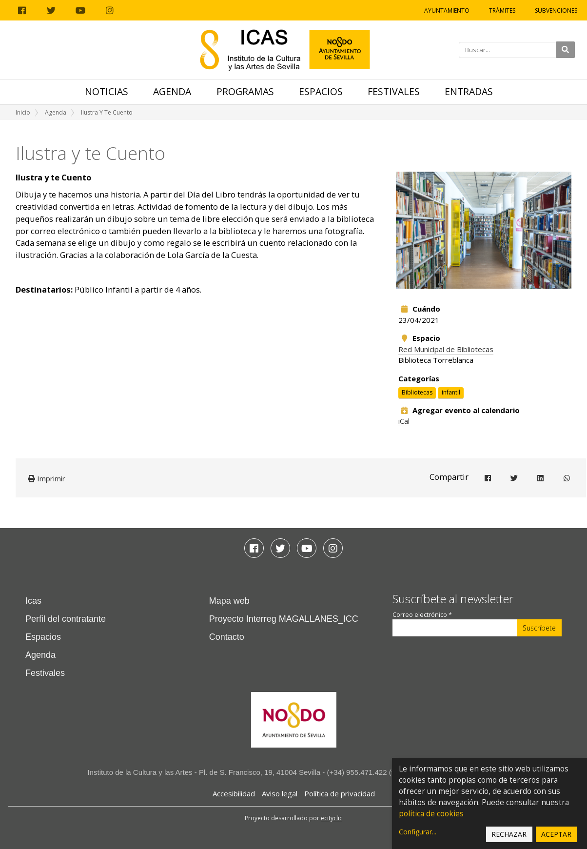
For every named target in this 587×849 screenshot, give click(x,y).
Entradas (469, 91)
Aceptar (556, 834)
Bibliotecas (417, 392)
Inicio (23, 112)
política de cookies (431, 814)
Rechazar (509, 834)
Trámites (502, 10)
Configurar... (417, 831)
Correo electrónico (422, 614)
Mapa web (229, 601)
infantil (451, 392)
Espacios (321, 91)
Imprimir (46, 478)
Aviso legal (279, 793)
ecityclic (331, 818)
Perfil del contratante (65, 619)
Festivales (394, 91)
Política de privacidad (339, 793)
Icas (33, 601)
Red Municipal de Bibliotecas (445, 349)
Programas (245, 91)
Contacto (226, 637)
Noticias (106, 91)
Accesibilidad (234, 793)
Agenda (172, 91)
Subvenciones (556, 10)
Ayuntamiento (447, 10)
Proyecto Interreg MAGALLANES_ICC (283, 619)
